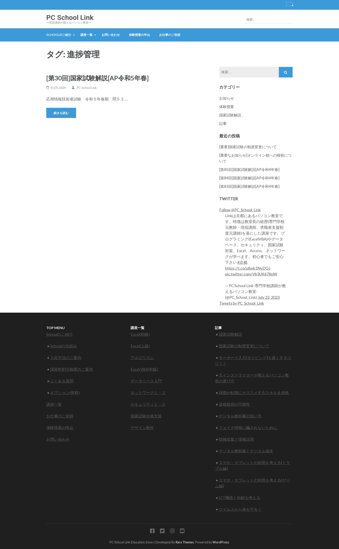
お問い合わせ (111, 35)
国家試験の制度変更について (244, 346)
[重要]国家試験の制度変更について (248, 147)
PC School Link (69, 17)
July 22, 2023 (269, 297)
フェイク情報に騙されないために (248, 427)
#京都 (242, 262)
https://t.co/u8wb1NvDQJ (247, 268)
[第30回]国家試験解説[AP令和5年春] (97, 78)
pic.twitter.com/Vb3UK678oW (251, 274)
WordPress (221, 542)
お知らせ (226, 98)
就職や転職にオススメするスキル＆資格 (254, 392)
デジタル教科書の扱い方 (240, 416)
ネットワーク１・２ (148, 392)
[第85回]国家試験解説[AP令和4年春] (249, 169)
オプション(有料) (65, 392)
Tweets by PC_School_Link (241, 303)
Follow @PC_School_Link (240, 209)
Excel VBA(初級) (144, 369)
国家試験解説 (230, 115)
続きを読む (61, 113)
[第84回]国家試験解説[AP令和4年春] (249, 178)
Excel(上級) (140, 346)
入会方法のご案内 (65, 357)
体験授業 (226, 106)
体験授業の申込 (139, 35)
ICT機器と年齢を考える (239, 497)
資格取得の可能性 (234, 404)
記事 (223, 123)
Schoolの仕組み (63, 346)
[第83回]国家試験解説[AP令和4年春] (249, 186)
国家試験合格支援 (146, 416)
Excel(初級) (140, 334)
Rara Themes (185, 542)
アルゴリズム (142, 357)
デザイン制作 (142, 427)
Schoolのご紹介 (58, 35)
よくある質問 (62, 381)
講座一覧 (86, 35)
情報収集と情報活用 (236, 439)
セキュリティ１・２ (148, 404)
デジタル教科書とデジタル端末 (246, 451)
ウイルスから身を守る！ (240, 509)
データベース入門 (146, 381)
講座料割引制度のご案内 (71, 369)
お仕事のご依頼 (169, 35)
